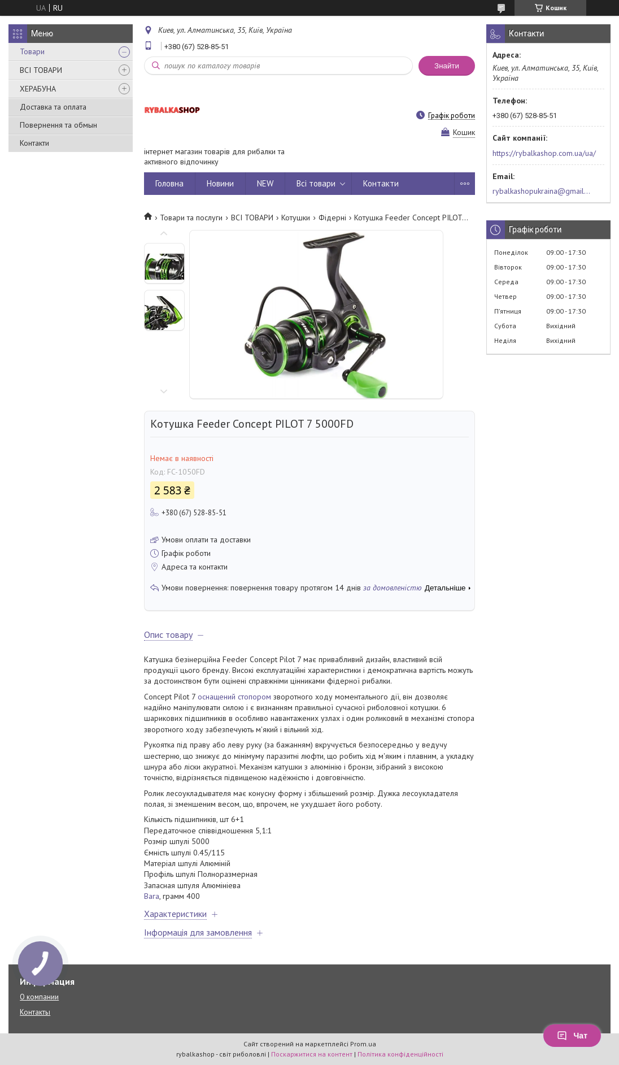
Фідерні (332, 217)
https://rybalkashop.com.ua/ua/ (544, 153)
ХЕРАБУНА (38, 89)
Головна (169, 183)
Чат (572, 1036)
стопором (254, 697)
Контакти (34, 143)
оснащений (217, 697)
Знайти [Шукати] (446, 66)
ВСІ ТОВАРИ (41, 70)
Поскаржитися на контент (311, 1054)
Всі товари (316, 183)
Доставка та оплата (53, 107)
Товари (32, 51)
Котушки (295, 217)
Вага (151, 896)
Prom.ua (363, 1044)
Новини (220, 183)
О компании (39, 997)
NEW (265, 183)
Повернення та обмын (58, 125)
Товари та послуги (191, 217)
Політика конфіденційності (400, 1054)
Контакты (35, 1012)
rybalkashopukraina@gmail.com (541, 191)
